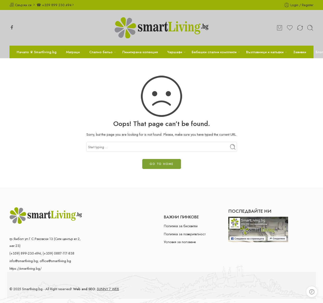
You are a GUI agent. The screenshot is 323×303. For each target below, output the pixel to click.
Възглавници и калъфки (265, 51)
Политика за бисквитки (181, 225)
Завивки (299, 51)
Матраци (73, 51)
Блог (319, 51)
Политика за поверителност (184, 233)
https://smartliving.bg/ (26, 268)
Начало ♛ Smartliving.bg (37, 51)
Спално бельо (101, 51)
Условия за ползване (180, 241)
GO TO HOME (162, 164)
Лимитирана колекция (140, 51)
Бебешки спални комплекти (214, 51)
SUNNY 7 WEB (108, 288)
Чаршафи (174, 51)
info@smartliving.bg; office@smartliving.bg (40, 260)
